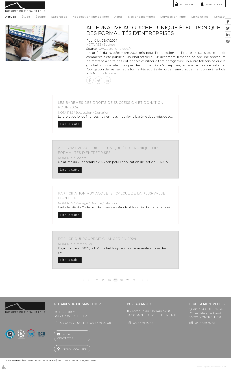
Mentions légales (80, 360)
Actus (118, 16)
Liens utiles (200, 16)
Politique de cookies (45, 360)
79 (128, 280)
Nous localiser (75, 349)
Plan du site (64, 360)
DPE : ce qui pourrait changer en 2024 (97, 239)
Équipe (41, 16)
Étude (25, 16)
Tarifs (93, 360)
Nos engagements (141, 16)
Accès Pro (187, 4)
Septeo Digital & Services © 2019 (210, 366)
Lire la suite (107, 73)
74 (97, 280)
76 (109, 280)
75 (103, 280)
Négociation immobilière (91, 16)
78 (121, 280)
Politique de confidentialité (19, 360)
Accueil (10, 16)
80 (134, 280)
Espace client (215, 4)
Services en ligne (173, 16)
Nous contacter (65, 336)
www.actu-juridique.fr (115, 48)
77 (115, 280)
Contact (220, 16)
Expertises (59, 16)
